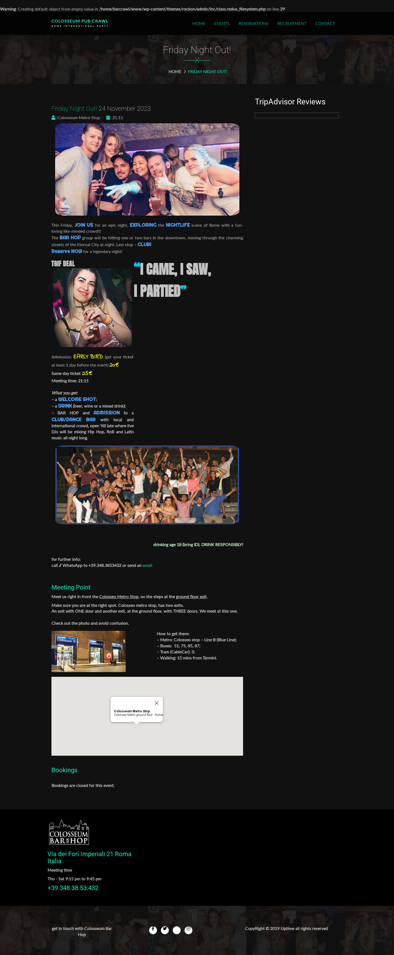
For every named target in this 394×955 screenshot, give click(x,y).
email (147, 565)
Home (198, 23)
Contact (325, 23)
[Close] (156, 703)
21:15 (114, 117)
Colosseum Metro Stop (75, 117)
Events (222, 23)
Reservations (254, 23)
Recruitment (291, 23)
